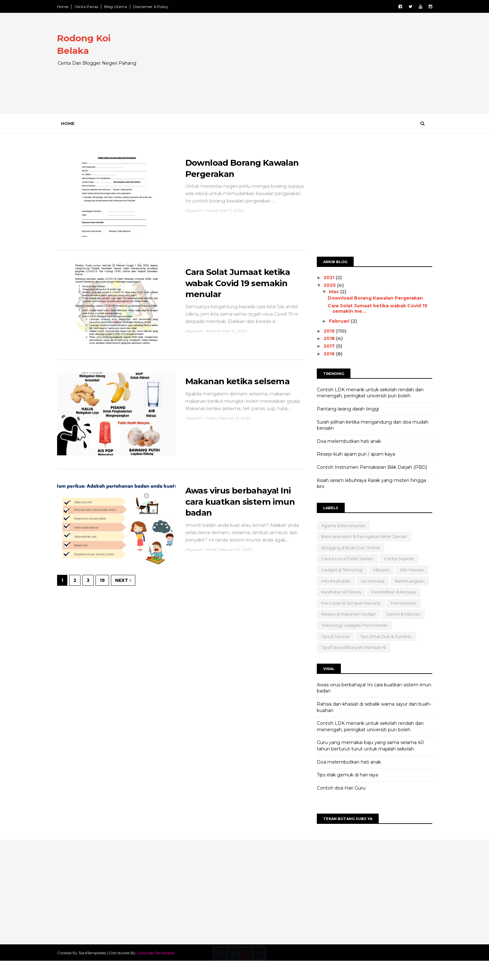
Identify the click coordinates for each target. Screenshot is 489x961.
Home (62, 6)
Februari (340, 321)
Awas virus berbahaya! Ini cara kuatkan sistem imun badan (240, 501)
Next (123, 580)
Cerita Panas (86, 6)
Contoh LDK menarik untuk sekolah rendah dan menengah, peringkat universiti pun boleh (370, 393)
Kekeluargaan (410, 581)
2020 (330, 285)
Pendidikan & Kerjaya (394, 591)
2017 (330, 346)
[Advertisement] (315, 68)
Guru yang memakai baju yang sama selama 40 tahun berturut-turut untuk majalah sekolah (370, 746)
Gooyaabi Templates (155, 952)
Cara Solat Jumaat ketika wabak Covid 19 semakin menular (237, 283)
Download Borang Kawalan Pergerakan (375, 298)
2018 (330, 338)
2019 (330, 331)
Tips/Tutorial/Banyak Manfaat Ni (353, 647)
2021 (330, 277)
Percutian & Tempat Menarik (350, 603)
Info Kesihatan (335, 581)
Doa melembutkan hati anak (349, 441)
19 (102, 580)
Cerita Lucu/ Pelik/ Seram (347, 558)
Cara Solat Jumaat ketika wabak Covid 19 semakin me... (377, 308)
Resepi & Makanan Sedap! (348, 614)
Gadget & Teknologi (342, 569)
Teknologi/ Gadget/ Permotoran (354, 625)
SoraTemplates (92, 952)
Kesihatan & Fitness (341, 591)
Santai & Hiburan (403, 614)
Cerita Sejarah (399, 558)
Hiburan (381, 569)
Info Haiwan (412, 569)
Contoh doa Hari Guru (341, 788)
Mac (334, 291)
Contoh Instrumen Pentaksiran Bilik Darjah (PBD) (372, 467)
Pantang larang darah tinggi (348, 409)
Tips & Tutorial (335, 636)
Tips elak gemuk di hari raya (347, 775)
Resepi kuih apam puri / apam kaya (356, 454)
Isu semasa (372, 581)
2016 (330, 354)
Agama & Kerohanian (343, 525)
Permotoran (403, 603)
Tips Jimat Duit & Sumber (386, 636)
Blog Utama (115, 6)
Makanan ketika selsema (237, 381)
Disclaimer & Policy (150, 6)
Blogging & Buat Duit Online (350, 547)
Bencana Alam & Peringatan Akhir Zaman (364, 536)
